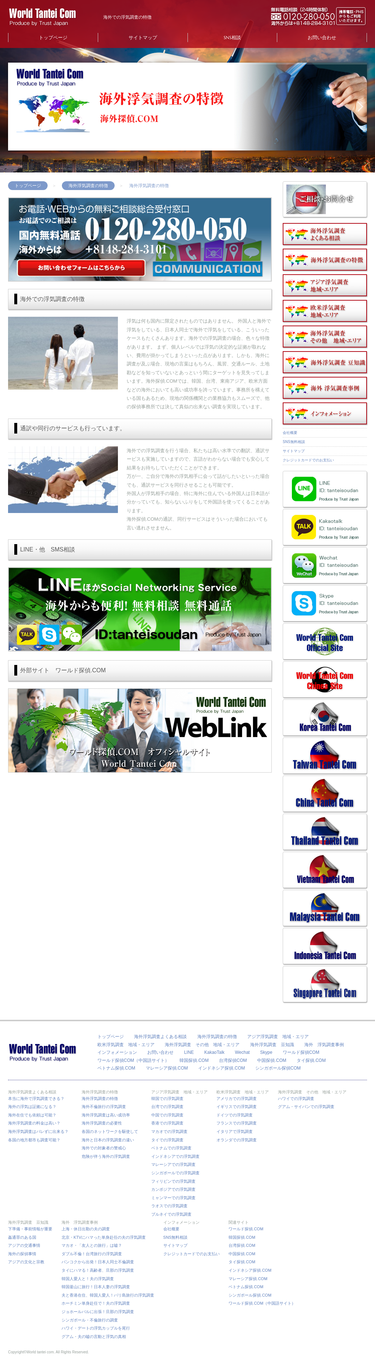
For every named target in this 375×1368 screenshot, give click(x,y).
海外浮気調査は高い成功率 (108, 1115)
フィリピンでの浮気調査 (173, 1181)
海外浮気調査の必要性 (102, 1123)
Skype (266, 1052)
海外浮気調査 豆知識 (272, 1044)
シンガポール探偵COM (278, 1068)
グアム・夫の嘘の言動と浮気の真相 (94, 1336)
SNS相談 (232, 37)
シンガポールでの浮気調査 (175, 1173)
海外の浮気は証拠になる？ (32, 1106)
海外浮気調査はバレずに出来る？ (40, 1131)
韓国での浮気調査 (167, 1098)
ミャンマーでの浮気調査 (173, 1198)
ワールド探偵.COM (246, 1229)
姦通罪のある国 (22, 1237)
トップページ (53, 37)
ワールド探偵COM (301, 1052)
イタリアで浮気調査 (234, 1131)
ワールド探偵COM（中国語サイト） (133, 1060)
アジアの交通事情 (24, 1245)
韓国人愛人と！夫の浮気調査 (88, 1278)
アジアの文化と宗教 (26, 1262)
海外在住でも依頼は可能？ (32, 1115)
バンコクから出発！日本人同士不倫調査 (98, 1262)
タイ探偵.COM (311, 1060)
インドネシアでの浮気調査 (175, 1156)
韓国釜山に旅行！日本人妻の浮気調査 (96, 1287)
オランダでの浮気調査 (236, 1140)
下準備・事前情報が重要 (30, 1229)
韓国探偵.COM (193, 1060)
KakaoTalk (214, 1052)
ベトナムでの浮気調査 (171, 1148)
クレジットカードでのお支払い (308, 460)
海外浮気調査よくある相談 (160, 1036)
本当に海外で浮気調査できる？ (38, 1098)
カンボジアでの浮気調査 (173, 1189)
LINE (189, 1052)
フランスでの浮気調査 (236, 1123)
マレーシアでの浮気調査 (173, 1164)
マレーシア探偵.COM (167, 1068)
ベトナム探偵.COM (116, 1068)
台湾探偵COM (233, 1060)
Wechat (242, 1052)
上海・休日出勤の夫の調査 (86, 1229)
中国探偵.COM (271, 1060)
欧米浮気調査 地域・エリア (126, 1044)
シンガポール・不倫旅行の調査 (90, 1320)
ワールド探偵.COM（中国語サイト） (262, 1303)
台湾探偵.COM (242, 1245)
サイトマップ (143, 37)
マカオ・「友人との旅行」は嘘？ (92, 1245)
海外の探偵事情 (22, 1254)
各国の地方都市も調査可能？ (34, 1140)
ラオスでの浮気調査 (169, 1206)
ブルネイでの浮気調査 (171, 1214)
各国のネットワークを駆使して (112, 1131)
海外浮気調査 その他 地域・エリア (202, 1044)
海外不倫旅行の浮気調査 (104, 1106)
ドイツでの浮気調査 (234, 1115)
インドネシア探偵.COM (221, 1068)
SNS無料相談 (294, 442)
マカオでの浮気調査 (169, 1131)
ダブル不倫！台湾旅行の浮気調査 (92, 1254)
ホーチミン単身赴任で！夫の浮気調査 (96, 1303)
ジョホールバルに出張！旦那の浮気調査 (98, 1311)
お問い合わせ (322, 37)
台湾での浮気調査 (167, 1106)
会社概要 (290, 433)
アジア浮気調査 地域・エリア (278, 1036)
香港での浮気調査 (167, 1123)
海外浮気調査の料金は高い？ (34, 1123)
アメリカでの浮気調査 (236, 1098)
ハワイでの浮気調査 (296, 1098)
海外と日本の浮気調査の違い (108, 1140)
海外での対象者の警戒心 (104, 1148)
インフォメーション (117, 1052)
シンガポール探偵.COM (250, 1295)
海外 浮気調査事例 (324, 1044)
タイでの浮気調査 (167, 1140)
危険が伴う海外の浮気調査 (106, 1156)
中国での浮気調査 (167, 1115)
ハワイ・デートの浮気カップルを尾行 (96, 1328)
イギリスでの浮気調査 (236, 1106)
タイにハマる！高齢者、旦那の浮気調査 (98, 1270)
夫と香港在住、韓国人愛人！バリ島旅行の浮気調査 (108, 1295)
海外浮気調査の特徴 (88, 185)
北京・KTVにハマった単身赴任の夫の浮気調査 (104, 1237)
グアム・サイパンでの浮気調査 (306, 1106)
